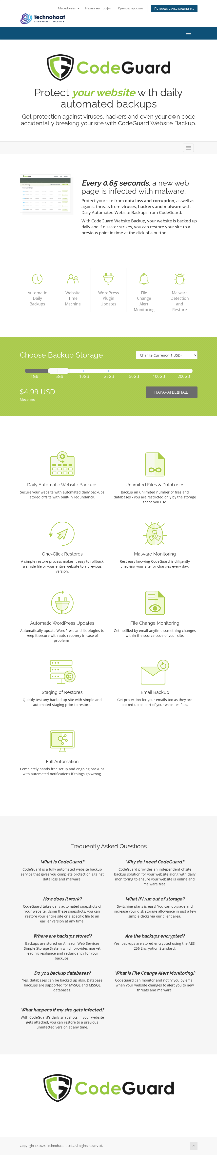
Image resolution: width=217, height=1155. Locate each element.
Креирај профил (130, 8)
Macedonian (68, 8)
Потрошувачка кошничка (174, 8)
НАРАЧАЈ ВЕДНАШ (171, 392)
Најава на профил (98, 8)
